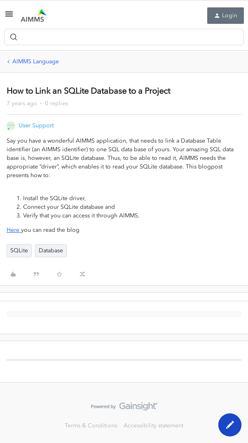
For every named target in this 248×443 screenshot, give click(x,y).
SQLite (19, 250)
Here (14, 229)
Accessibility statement (153, 425)
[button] (9, 17)
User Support (36, 125)
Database (51, 250)
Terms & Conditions (91, 425)
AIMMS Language (35, 61)
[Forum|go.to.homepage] (34, 15)
